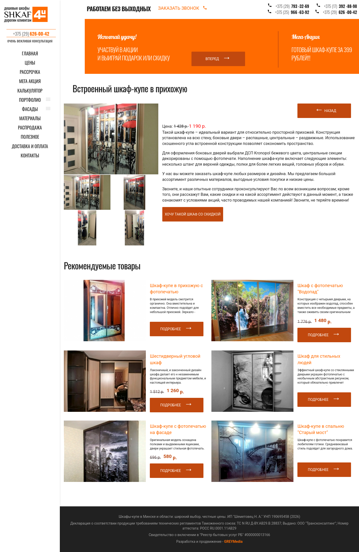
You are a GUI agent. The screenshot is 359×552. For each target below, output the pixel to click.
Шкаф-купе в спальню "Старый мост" (320, 429)
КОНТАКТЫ (30, 155)
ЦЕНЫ (30, 63)
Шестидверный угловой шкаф (175, 359)
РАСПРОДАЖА (30, 127)
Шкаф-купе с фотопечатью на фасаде (178, 429)
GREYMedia (233, 542)
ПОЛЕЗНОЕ (30, 137)
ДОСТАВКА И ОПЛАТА (30, 146)
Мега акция (30, 81)
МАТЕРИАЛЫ (29, 118)
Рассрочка (30, 72)
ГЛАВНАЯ (30, 53)
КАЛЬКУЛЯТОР (30, 91)
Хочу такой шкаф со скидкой (193, 214)
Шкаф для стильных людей (318, 359)
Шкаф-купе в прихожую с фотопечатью (176, 288)
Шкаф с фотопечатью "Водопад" (320, 288)
